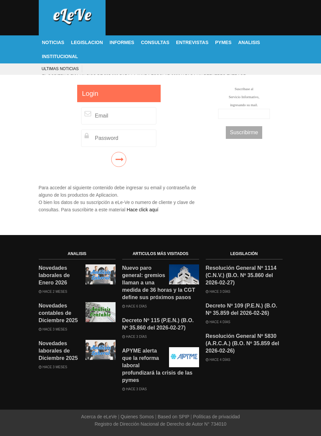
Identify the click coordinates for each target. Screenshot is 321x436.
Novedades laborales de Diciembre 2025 (58, 351)
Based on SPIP (173, 416)
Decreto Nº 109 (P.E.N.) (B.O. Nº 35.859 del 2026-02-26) (242, 309)
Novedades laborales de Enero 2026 (54, 275)
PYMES (223, 42)
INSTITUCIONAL (60, 56)
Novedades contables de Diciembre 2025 (58, 313)
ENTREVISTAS (192, 42)
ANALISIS (249, 42)
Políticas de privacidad (216, 416)
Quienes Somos (137, 416)
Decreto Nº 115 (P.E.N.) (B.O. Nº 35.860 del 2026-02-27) (158, 324)
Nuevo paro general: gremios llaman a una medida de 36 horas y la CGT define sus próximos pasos (158, 282)
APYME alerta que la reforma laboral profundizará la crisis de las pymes (157, 365)
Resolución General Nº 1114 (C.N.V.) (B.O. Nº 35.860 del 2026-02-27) (241, 275)
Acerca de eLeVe (99, 416)
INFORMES (122, 42)
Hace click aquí (142, 209)
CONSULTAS (155, 42)
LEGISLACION (87, 42)
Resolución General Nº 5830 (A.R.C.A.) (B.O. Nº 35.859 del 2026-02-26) (242, 343)
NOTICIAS (53, 42)
